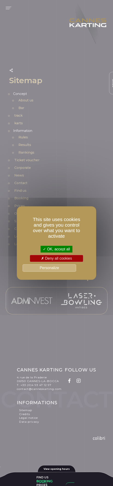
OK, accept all (56, 249)
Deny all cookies (56, 258)
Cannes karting (87, 24)
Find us (42, 477)
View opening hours (57, 469)
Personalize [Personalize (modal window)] (49, 268)
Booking (44, 481)
